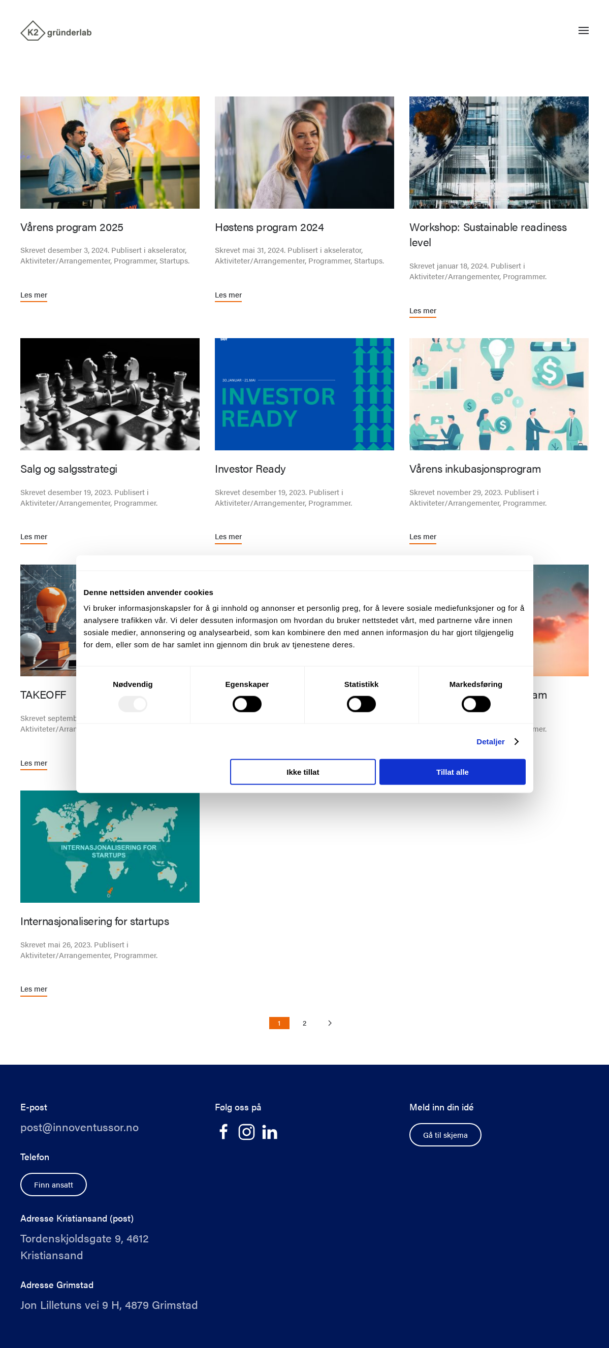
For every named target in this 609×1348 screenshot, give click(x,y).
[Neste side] (330, 1023)
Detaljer (490, 741)
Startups (173, 260)
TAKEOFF (43, 694)
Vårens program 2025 (71, 226)
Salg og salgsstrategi (68, 468)
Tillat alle (452, 772)
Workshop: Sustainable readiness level (487, 234)
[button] (584, 30)
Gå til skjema (445, 1134)
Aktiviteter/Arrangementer (65, 260)
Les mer (33, 294)
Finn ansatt (53, 1184)
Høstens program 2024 (269, 226)
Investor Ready (250, 468)
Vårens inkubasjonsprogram (475, 468)
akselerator (166, 249)
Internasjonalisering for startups (94, 920)
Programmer (135, 260)
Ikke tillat (302, 772)
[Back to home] (55, 30)
